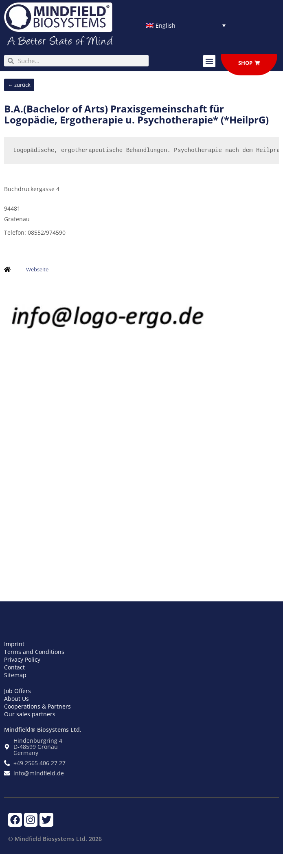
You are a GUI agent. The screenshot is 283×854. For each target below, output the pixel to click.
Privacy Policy (22, 659)
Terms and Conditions (34, 652)
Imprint (14, 644)
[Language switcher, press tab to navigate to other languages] (186, 25)
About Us (16, 698)
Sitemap (15, 675)
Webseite (37, 269)
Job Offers (17, 691)
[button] (209, 61)
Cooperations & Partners (37, 706)
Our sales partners (29, 714)
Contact (14, 667)
